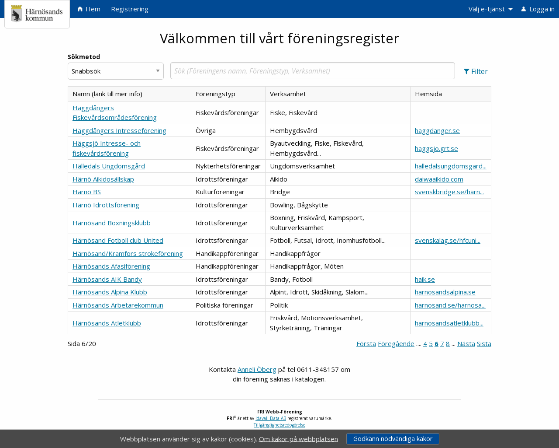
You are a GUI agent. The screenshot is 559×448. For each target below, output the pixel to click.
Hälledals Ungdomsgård (108, 165)
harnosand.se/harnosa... (450, 305)
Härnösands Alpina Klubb (109, 291)
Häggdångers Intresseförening (119, 130)
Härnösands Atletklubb (106, 322)
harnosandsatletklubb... (449, 322)
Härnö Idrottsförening (105, 204)
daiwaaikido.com (439, 179)
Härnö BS (86, 191)
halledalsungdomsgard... (451, 165)
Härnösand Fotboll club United (117, 240)
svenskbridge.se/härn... (449, 191)
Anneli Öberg (257, 369)
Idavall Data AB (270, 418)
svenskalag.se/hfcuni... (447, 240)
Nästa (466, 343)
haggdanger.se (437, 130)
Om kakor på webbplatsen (298, 438)
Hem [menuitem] (89, 8)
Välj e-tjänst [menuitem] (487, 8)
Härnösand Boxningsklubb (111, 222)
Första (366, 343)
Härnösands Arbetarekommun (117, 305)
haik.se (425, 279)
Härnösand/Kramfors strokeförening (127, 253)
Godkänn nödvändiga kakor (392, 438)
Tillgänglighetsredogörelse (279, 425)
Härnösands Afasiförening (111, 266)
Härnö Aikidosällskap (103, 179)
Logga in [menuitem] (538, 8)
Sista (484, 343)
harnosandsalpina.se (445, 291)
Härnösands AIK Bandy (107, 279)
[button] (476, 71)
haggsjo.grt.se (436, 148)
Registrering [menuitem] (129, 8)
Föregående (396, 343)
